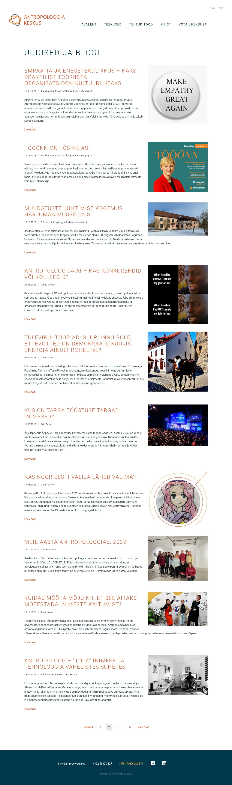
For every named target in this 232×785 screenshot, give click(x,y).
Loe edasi (30, 129)
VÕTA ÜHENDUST (193, 24)
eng (212, 8)
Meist (166, 24)
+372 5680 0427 (102, 763)
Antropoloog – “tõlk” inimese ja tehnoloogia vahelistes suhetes (75, 664)
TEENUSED (113, 24)
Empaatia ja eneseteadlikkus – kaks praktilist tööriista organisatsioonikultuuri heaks (80, 77)
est (221, 8)
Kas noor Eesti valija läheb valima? (80, 477)
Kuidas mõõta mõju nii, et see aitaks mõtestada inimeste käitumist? (80, 601)
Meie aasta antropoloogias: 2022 (75, 542)
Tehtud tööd (141, 24)
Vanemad (143, 727)
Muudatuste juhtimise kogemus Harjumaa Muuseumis (73, 211)
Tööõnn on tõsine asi (57, 148)
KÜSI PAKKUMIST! (131, 763)
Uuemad (88, 727)
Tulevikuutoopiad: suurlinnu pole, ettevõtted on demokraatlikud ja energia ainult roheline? (78, 343)
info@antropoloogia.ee (71, 763)
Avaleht (89, 24)
